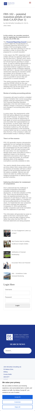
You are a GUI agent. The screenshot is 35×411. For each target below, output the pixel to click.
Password (8, 297)
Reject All (17, 407)
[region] (17, 395)
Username (8, 289)
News (9, 25)
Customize (17, 402)
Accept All (17, 397)
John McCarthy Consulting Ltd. (14, 23)
